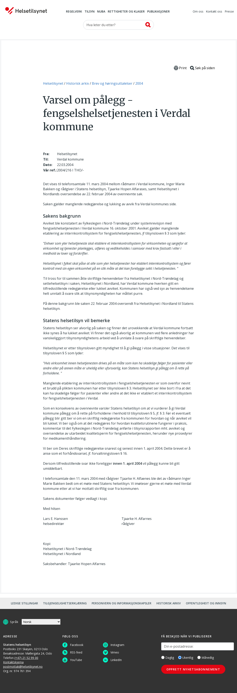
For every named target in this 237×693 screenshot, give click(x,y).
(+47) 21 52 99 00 (26, 658)
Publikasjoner (158, 11)
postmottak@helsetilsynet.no (23, 667)
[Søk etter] (118, 25)
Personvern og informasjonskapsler (121, 603)
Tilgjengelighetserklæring (65, 603)
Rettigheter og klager (126, 11)
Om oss (198, 11)
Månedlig (205, 658)
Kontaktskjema (13, 662)
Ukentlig (185, 658)
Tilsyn (90, 11)
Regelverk (74, 11)
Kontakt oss (214, 11)
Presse (229, 11)
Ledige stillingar (24, 603)
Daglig (167, 658)
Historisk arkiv (168, 603)
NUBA (101, 11)
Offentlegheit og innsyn (206, 603)
